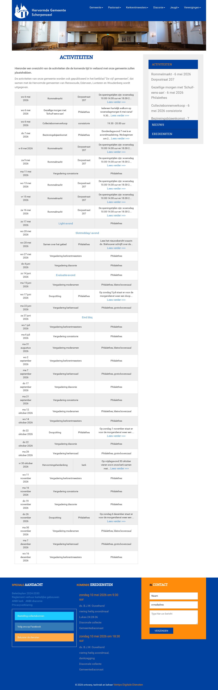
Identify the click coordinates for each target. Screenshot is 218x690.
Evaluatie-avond (65, 275)
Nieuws (158, 125)
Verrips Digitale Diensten (128, 684)
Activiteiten (162, 64)
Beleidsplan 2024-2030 (26, 593)
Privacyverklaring (22, 605)
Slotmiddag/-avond (87, 233)
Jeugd (174, 7)
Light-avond (66, 223)
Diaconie (159, 7)
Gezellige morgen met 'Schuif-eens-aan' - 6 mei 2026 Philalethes (172, 92)
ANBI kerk (18, 601)
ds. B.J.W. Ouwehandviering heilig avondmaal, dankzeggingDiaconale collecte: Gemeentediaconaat (94, 658)
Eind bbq (87, 317)
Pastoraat (114, 7)
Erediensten (162, 134)
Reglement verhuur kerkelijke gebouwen (35, 597)
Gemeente (96, 7)
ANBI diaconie (34, 601)
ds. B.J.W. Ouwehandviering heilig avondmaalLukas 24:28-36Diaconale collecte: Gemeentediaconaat (94, 617)
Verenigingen (192, 7)
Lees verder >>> (116, 102)
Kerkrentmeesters (137, 7)
